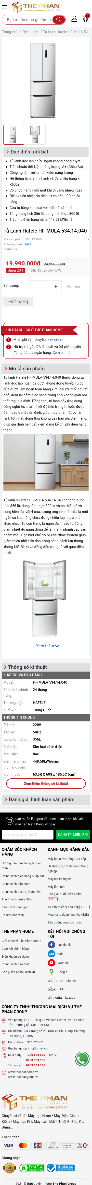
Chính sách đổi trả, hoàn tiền (21, 892)
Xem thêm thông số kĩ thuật (46, 783)
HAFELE (29, 244)
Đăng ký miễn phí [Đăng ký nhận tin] (73, 834)
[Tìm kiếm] (59, 19)
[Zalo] (51, 953)
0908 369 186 (35, 1069)
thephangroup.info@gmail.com (29, 1053)
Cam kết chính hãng (15, 949)
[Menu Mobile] (5, 6)
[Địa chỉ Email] (27, 835)
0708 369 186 (35, 1064)
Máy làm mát (57, 887)
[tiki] (55, 991)
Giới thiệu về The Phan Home (21, 941)
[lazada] (58, 1001)
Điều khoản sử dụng (15, 956)
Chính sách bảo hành (16, 884)
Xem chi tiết (55, 340)
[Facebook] (51, 944)
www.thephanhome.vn (23, 1076)
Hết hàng (18, 301)
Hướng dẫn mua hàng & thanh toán (22, 866)
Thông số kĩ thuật (27, 667)
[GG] (51, 972)
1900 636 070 (36, 1059)
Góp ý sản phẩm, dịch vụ (18, 972)
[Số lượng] (44, 286)
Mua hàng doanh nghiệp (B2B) (68, 914)
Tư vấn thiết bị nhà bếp (69, 907)
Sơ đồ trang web (13, 915)
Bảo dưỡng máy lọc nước (65, 922)
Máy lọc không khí (60, 879)
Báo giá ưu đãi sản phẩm (65, 896)
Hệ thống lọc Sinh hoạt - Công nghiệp (68, 869)
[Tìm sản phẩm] (34, 20)
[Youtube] (51, 962)
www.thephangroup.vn (23, 1081)
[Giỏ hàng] (84, 18)
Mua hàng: (15, 1059)
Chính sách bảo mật (15, 964)
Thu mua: (14, 1069)
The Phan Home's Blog (17, 899)
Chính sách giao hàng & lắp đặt (23, 876)
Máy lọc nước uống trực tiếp (67, 859)
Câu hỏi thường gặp (15, 907)
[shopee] (58, 981)
